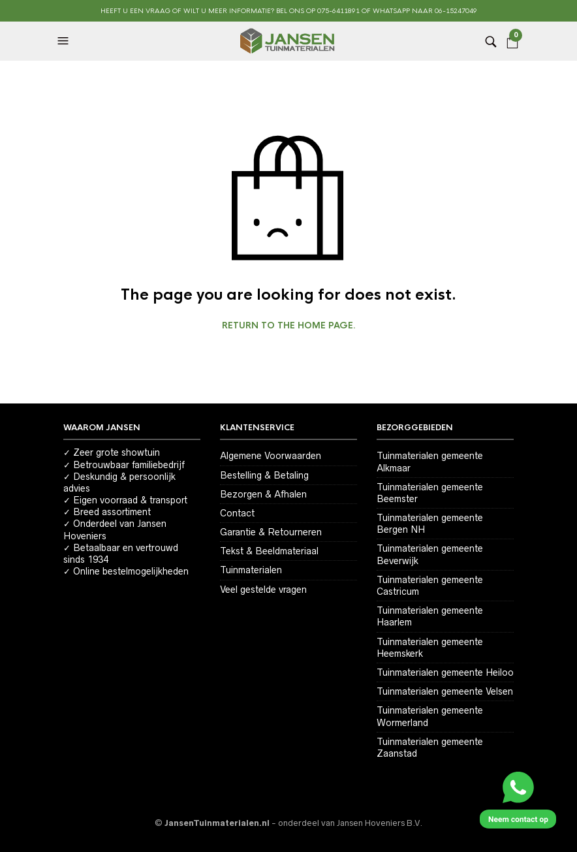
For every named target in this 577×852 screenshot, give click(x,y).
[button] (64, 41)
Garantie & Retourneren (271, 532)
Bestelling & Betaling (264, 475)
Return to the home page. (289, 326)
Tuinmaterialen (251, 570)
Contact (237, 513)
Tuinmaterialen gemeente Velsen (445, 691)
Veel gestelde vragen (263, 589)
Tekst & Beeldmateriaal (269, 551)
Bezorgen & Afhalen (263, 494)
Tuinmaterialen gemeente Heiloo (445, 672)
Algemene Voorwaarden (270, 455)
